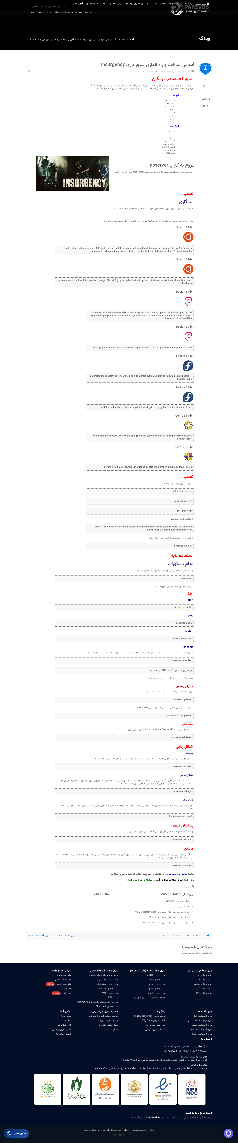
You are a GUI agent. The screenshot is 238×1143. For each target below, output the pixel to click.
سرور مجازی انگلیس (155, 975)
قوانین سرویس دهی (61, 1029)
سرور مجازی (193, 22)
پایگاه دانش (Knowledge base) (149, 1016)
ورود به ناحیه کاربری (108, 1020)
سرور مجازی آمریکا (203, 989)
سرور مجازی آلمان (156, 993)
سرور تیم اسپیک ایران (155, 1025)
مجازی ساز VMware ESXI (177, 901)
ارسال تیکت (154, 1117)
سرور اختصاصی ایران (202, 1016)
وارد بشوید (186, 953)
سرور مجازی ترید (126, 22)
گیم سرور (93, 39)
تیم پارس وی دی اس (131, 1130)
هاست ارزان (65, 989)
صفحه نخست (206, 22)
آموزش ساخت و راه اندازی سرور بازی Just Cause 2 (53, 936)
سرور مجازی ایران (204, 975)
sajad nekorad (150, 71)
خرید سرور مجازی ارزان (107, 980)
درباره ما (67, 1020)
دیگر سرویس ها (104, 22)
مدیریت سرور (83, 39)
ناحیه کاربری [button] (68, 22)
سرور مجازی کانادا (157, 980)
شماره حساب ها (63, 1034)
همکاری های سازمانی (155, 1029)
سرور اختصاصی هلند (202, 1025)
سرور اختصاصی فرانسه (201, 1029)
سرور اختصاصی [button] (174, 22)
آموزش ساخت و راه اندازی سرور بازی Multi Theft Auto (165, 923)
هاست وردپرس (64, 975)
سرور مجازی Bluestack (107, 1006)
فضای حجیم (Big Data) (153, 1020)
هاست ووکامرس (63, 984)
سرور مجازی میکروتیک (107, 984)
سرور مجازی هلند (204, 980)
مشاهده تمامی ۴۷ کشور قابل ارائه (149, 997)
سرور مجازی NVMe (109, 993)
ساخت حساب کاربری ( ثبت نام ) (103, 1016)
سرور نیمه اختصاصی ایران (200, 1020)
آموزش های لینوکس (107, 39)
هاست (158, 22)
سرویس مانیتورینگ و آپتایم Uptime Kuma (97, 1002)
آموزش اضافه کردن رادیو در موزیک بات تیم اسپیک (185, 936)
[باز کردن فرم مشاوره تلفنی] (16, 1133)
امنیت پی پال (183, 907)
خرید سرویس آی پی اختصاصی (103, 975)
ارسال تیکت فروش (109, 1029)
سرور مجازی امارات (156, 984)
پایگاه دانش (85, 22)
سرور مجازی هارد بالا (108, 989)
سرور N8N (113, 997)
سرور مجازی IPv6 (204, 993)
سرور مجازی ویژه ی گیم (169, 880)
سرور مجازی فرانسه (203, 984)
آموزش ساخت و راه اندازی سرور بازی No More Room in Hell (162, 912)
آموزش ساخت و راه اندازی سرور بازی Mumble (169, 917)
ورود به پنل (47, 22)
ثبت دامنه (144, 22)
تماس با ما (65, 1011)
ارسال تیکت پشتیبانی (108, 1025)
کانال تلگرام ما (64, 1025)
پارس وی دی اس (103, 1130)
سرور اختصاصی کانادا (202, 1034)
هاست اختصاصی (63, 980)
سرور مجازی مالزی (156, 989)
